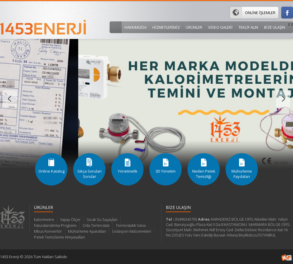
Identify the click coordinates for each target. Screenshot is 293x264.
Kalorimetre (44, 219)
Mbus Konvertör (48, 231)
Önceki (10, 98)
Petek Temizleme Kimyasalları (59, 237)
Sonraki (283, 98)
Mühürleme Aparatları (87, 231)
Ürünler (194, 27)
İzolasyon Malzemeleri (131, 231)
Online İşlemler (252, 12)
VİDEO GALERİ (220, 27)
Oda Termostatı (96, 225)
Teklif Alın (248, 27)
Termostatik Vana (131, 225)
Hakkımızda (135, 27)
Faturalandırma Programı (55, 225)
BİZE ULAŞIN (274, 27)
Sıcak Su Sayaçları (102, 219)
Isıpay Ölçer (70, 219)
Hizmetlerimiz (166, 27)
